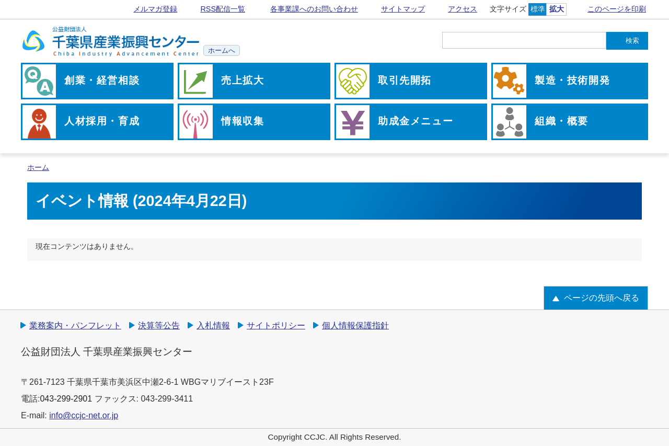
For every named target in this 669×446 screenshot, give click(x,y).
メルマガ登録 (155, 9)
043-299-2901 (66, 398)
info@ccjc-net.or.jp (83, 415)
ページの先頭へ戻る (601, 297)
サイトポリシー (276, 325)
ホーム (38, 167)
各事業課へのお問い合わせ (314, 9)
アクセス (462, 9)
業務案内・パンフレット (75, 325)
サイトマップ (403, 9)
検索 (632, 40)
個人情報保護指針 (355, 325)
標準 (537, 9)
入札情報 (213, 325)
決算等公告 (159, 325)
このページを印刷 (616, 9)
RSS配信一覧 (222, 9)
